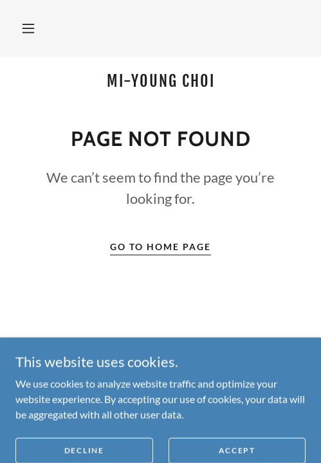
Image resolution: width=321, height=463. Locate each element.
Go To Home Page (160, 246)
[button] (28, 28)
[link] (160, 81)
